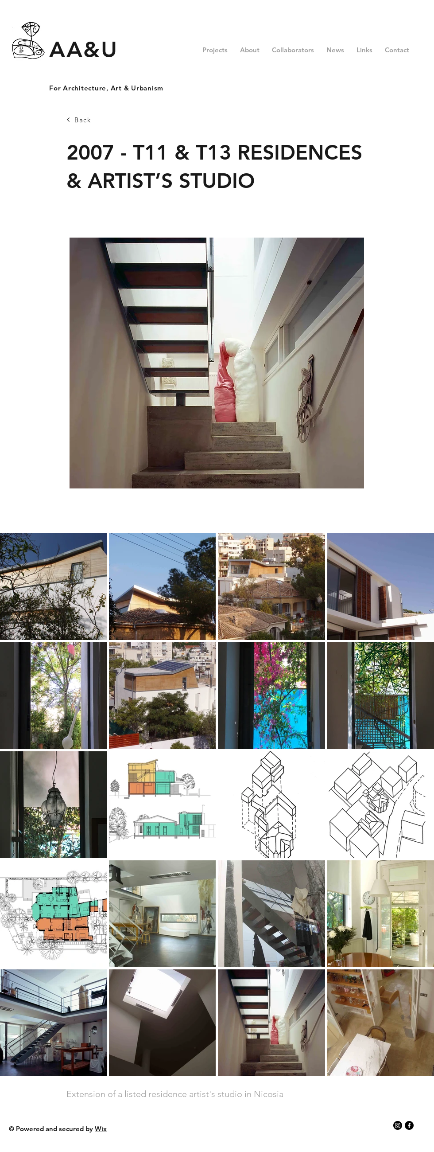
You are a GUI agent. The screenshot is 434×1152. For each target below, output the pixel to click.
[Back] (97, 120)
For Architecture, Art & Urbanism (106, 88)
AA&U (83, 49)
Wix (101, 1129)
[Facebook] (409, 1125)
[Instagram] (397, 1125)
